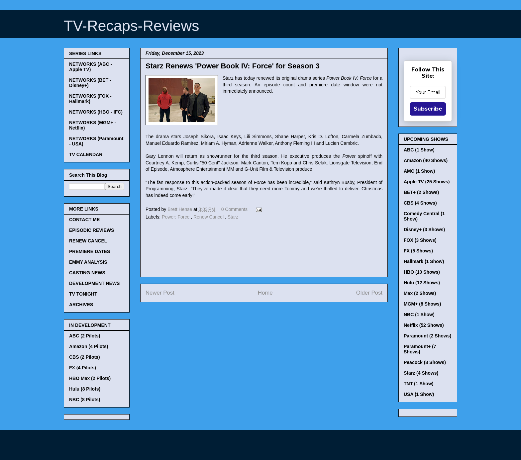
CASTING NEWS (87, 272)
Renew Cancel (209, 217)
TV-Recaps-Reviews (131, 25)
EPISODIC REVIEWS (91, 230)
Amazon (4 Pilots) (88, 346)
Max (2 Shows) (420, 293)
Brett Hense (180, 209)
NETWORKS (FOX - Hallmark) (90, 98)
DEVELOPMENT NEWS (94, 283)
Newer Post (160, 293)
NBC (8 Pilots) (84, 399)
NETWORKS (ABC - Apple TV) (90, 66)
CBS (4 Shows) (420, 203)
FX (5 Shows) (418, 250)
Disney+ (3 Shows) (424, 229)
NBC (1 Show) (419, 314)
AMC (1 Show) (419, 171)
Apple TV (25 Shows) (427, 181)
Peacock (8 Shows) (425, 362)
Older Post (369, 293)
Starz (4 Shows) (421, 373)
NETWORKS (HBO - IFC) (96, 112)
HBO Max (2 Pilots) (90, 378)
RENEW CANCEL (88, 240)
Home (265, 293)
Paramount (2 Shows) (427, 335)
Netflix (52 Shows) (424, 325)
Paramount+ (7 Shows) (420, 349)
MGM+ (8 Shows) (422, 304)
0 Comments (234, 209)
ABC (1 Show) (419, 149)
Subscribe (428, 109)
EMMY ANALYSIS (88, 262)
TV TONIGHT (83, 294)
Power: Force (176, 217)
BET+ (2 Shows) (421, 192)
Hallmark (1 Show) (424, 261)
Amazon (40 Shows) (426, 160)
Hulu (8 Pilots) (84, 389)
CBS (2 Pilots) (84, 357)
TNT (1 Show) (418, 383)
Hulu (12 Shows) (422, 282)
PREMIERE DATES (89, 251)
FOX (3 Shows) (420, 240)
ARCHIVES (81, 304)
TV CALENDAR (85, 154)
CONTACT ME (84, 219)
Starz (233, 217)
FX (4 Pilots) (82, 367)
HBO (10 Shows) (422, 272)
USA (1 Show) (419, 394)
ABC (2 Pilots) (84, 335)
